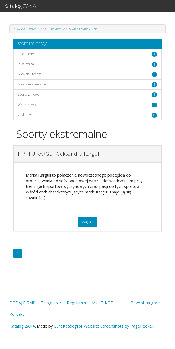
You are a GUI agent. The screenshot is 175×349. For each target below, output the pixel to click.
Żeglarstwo (25, 115)
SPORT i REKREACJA (53, 29)
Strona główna (25, 29)
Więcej (88, 221)
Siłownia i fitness (29, 74)
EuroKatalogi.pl (68, 326)
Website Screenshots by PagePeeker (118, 326)
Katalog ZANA (20, 5)
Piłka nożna (26, 64)
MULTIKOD (103, 302)
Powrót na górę (145, 302)
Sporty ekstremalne (83, 29)
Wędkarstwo (27, 104)
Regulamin (76, 302)
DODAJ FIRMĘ (22, 302)
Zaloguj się (51, 302)
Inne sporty (26, 54)
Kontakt (16, 314)
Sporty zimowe (28, 94)
